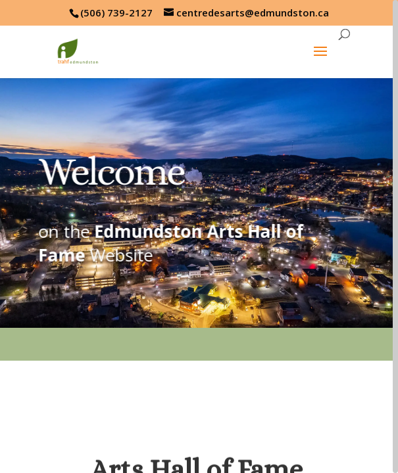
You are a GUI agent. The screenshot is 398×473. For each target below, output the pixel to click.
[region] (199, 236)
